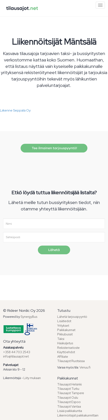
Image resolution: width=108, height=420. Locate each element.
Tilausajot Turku (68, 389)
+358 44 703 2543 (16, 352)
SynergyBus (29, 317)
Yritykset (63, 326)
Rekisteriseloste (68, 348)
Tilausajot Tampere (70, 393)
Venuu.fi (85, 367)
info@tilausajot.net (16, 356)
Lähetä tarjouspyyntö (72, 317)
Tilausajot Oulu (67, 398)
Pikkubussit (65, 334)
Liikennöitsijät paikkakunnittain (77, 415)
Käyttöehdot (66, 352)
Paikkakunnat (66, 330)
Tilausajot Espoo (69, 402)
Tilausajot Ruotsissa (71, 361)
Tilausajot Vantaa (69, 406)
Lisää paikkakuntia (69, 411)
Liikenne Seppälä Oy (15, 110)
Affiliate (62, 357)
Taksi (60, 339)
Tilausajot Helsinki (69, 384)
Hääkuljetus (65, 343)
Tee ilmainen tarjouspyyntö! (54, 148)
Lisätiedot (64, 321)
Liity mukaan (32, 378)
